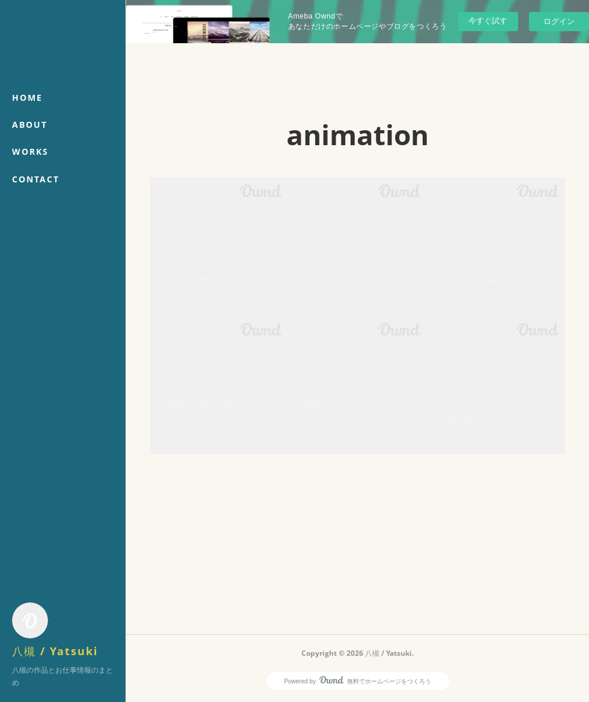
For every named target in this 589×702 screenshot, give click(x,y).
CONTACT (35, 179)
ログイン (559, 21)
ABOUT (29, 124)
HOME (27, 97)
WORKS (30, 151)
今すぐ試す (487, 20)
